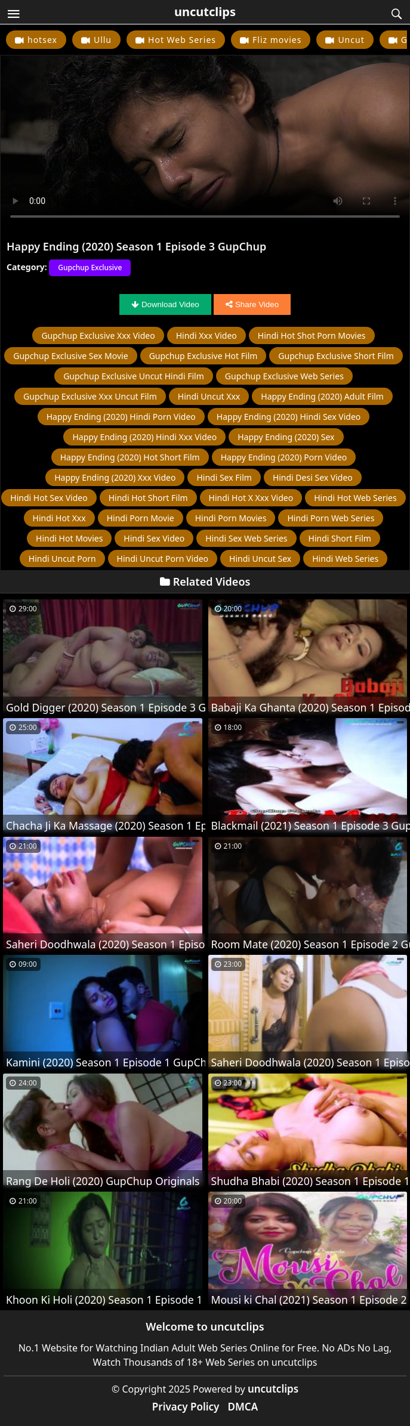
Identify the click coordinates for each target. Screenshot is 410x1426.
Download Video (165, 304)
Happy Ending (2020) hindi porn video (121, 416)
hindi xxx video (206, 335)
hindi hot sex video (48, 497)
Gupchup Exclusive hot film (203, 355)
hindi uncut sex (260, 558)
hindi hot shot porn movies (312, 335)
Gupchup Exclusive (90, 267)
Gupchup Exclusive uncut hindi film (133, 376)
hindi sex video (154, 538)
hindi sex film (223, 477)
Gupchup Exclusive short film (335, 355)
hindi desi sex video (313, 477)
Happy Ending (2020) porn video (284, 457)
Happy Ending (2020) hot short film (130, 457)
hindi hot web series (355, 497)
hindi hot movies (69, 538)
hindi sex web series (246, 538)
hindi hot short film (148, 497)
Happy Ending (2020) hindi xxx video (144, 437)
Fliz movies (276, 39)
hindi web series (345, 558)
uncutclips (205, 12)
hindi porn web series (330, 518)
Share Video (252, 304)
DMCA (243, 1406)
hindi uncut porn (62, 558)
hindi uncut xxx (209, 396)
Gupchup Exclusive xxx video (98, 335)
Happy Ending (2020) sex (286, 437)
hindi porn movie (140, 518)
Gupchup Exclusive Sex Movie (70, 355)
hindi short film (340, 538)
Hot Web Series (182, 39)
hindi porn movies (231, 518)
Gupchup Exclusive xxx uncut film (90, 396)
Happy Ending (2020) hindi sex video (288, 416)
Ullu (103, 39)
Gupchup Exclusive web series (284, 376)
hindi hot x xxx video (251, 497)
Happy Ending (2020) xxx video (114, 477)
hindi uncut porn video (162, 558)
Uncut (351, 39)
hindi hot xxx (59, 518)
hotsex (42, 39)
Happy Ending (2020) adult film (322, 396)
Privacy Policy (186, 1406)
